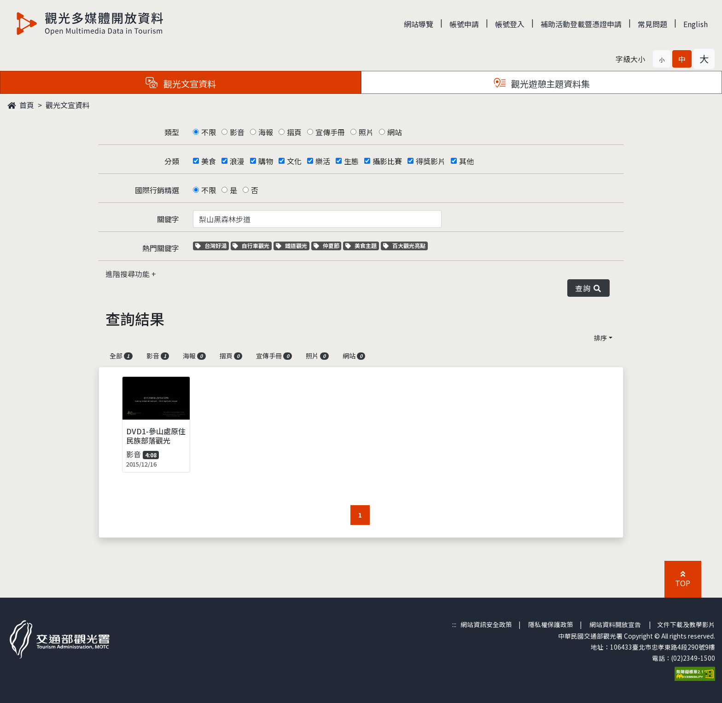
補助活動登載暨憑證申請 (581, 23)
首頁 (20, 104)
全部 (121, 355)
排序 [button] (600, 337)
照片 (366, 132)
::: (454, 624)
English (695, 23)
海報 (265, 132)
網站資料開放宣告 (615, 624)
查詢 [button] (588, 288)
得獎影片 (430, 161)
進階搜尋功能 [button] (128, 273)
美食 (208, 161)
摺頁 (294, 132)
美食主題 (362, 245)
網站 (394, 132)
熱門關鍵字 (160, 248)
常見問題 (652, 23)
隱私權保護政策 (550, 624)
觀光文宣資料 (68, 104)
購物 (265, 161)
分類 (171, 161)
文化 (294, 161)
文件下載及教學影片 (686, 624)
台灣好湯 (212, 245)
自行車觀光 (251, 245)
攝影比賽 (387, 161)
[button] (661, 59)
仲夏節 (328, 245)
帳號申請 (464, 23)
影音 (237, 132)
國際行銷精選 (157, 190)
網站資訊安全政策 (486, 624)
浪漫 (237, 161)
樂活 (322, 161)
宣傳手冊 (330, 132)
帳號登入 (509, 23)
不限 (208, 132)
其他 (466, 161)
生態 (351, 161)
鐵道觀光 (292, 245)
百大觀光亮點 (404, 245)
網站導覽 (418, 23)
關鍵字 (168, 219)
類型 (171, 132)
